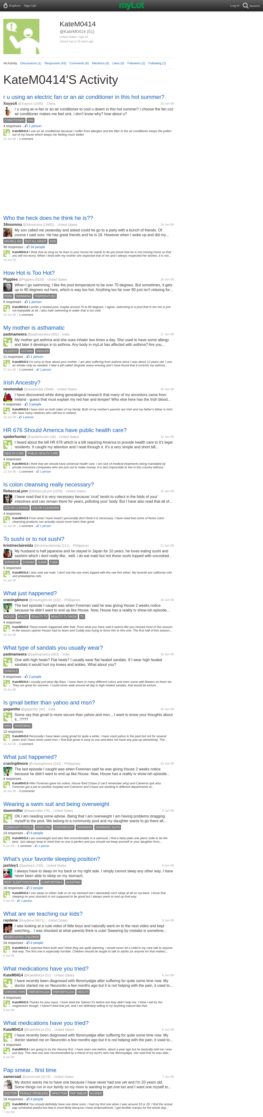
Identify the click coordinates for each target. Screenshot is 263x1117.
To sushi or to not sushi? (33, 539)
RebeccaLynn (15, 491)
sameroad (12, 1077)
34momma (12, 225)
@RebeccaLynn (40, 491)
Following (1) (157, 63)
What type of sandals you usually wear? (53, 647)
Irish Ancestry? (21, 382)
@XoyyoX (25, 103)
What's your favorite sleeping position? (51, 859)
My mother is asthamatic (34, 327)
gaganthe (11, 709)
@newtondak (33, 389)
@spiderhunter (38, 437)
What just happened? (30, 593)
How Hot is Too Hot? (29, 273)
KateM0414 (13, 975)
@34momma (32, 225)
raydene (10, 920)
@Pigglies (26, 279)
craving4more (15, 600)
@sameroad (31, 1077)
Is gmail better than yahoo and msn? (49, 702)
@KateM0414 (34, 975)
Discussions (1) (30, 63)
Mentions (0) (100, 63)
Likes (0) (118, 63)
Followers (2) (136, 63)
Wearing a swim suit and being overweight (56, 804)
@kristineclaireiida (47, 545)
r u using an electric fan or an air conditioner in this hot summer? (83, 97)
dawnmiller (13, 811)
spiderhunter (14, 437)
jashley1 (10, 865)
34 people (38, 247)
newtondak (13, 389)
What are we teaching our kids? (43, 914)
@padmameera (39, 334)
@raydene (26, 920)
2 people (35, 677)
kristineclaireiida (18, 545)
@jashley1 (27, 865)
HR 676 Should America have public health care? (65, 430)
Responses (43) (55, 63)
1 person (35, 126)
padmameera (15, 334)
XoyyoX (10, 103)
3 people (35, 404)
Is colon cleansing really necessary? (48, 484)
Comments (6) (79, 63)
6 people (37, 833)
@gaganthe (29, 709)
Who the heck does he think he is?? (48, 218)
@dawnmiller (33, 811)
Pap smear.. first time (29, 1070)
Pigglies (10, 279)
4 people (37, 943)
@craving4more (40, 600)
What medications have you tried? (46, 968)
